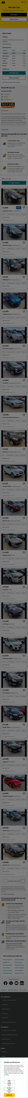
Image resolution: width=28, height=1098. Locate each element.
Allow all (9, 1095)
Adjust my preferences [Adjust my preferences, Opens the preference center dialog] (9, 1082)
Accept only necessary (9, 1089)
